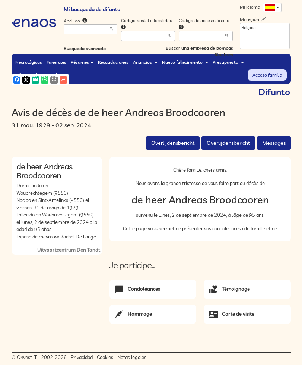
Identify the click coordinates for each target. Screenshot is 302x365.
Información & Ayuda (39, 75)
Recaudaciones (113, 62)
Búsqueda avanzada (85, 48)
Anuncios (145, 62)
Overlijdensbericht (172, 143)
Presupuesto (228, 62)
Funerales (56, 62)
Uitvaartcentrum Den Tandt (68, 250)
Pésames (82, 62)
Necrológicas (28, 62)
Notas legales (131, 357)
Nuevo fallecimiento (185, 62)
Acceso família (267, 75)
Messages (274, 143)
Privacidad (82, 357)
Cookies (105, 357)
